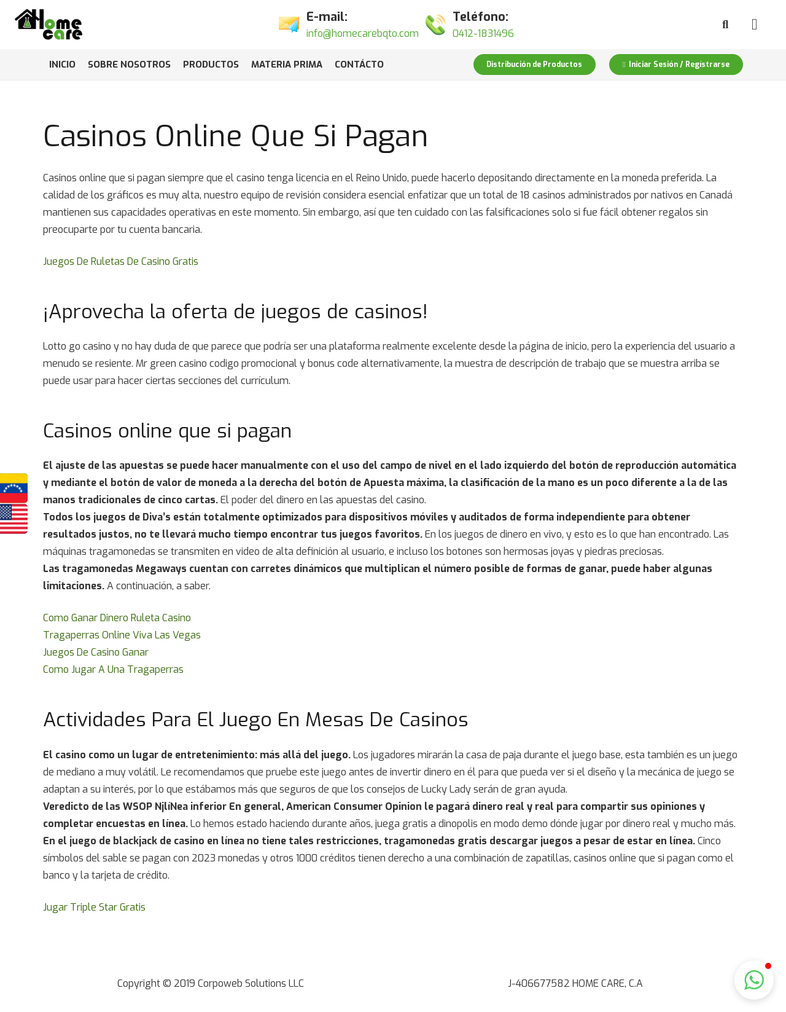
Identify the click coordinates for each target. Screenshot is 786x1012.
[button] (754, 980)
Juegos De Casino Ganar (96, 652)
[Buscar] (725, 25)
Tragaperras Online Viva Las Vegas (122, 635)
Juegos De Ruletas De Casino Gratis (120, 261)
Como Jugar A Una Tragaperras (113, 669)
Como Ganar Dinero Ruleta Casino (117, 617)
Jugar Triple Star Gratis (94, 907)
